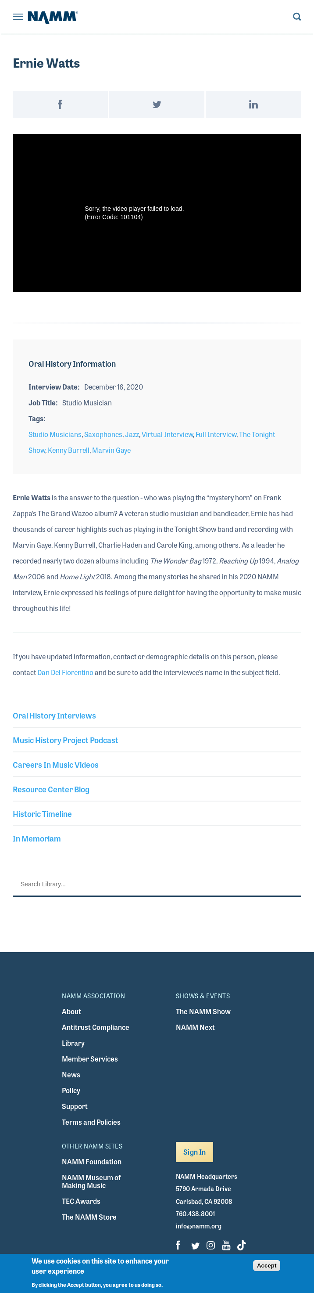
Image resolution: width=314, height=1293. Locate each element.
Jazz (132, 434)
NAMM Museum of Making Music (91, 1181)
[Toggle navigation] (18, 17)
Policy (71, 1090)
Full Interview (216, 434)
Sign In (194, 1152)
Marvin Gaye (111, 450)
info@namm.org (198, 1225)
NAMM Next (195, 1027)
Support (75, 1106)
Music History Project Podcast (65, 739)
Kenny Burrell (68, 450)
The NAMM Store (89, 1217)
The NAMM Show (203, 1011)
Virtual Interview (167, 434)
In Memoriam (37, 838)
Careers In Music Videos (56, 764)
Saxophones (103, 434)
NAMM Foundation (91, 1161)
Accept (266, 1265)
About (71, 1011)
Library (73, 1043)
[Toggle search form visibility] (297, 17)
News (71, 1074)
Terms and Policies (91, 1122)
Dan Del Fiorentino (65, 672)
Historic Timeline (42, 813)
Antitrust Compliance (95, 1027)
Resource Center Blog (51, 789)
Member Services (90, 1059)
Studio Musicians (55, 434)
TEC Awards (81, 1201)
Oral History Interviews (54, 715)
